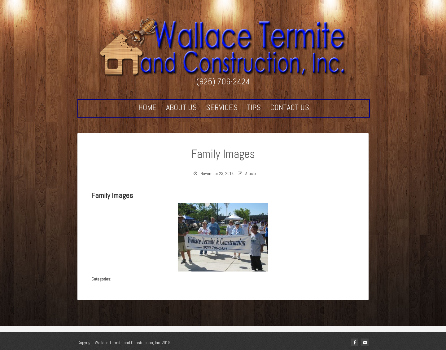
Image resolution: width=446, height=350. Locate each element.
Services (222, 108)
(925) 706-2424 (223, 81)
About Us (181, 108)
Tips (254, 108)
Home (147, 108)
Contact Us (289, 108)
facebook (354, 342)
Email (365, 342)
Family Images (223, 153)
